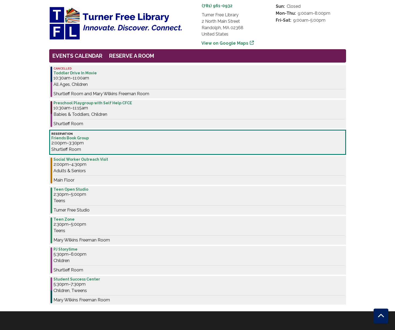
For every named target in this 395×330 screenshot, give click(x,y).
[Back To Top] (381, 316)
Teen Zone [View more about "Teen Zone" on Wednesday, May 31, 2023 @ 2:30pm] (64, 219)
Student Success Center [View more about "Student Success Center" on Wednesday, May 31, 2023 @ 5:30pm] (76, 279)
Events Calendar (77, 56)
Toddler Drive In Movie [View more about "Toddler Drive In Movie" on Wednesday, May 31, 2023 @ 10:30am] (75, 73)
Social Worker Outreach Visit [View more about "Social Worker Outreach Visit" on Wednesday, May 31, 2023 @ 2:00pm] (80, 159)
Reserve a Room (131, 56)
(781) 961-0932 (217, 5)
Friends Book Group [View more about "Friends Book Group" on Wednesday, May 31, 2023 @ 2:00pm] (70, 138)
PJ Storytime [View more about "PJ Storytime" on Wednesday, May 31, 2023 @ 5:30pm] (65, 249)
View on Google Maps (225, 43)
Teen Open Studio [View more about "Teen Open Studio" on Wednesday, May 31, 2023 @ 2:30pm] (70, 189)
